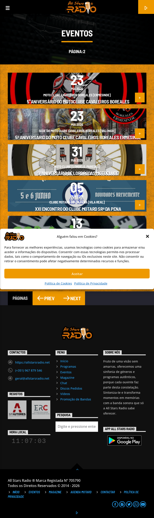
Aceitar (77, 273)
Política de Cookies (58, 283)
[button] (147, 236)
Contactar (108, 492)
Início (64, 361)
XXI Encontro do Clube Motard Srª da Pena (78, 209)
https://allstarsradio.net (32, 362)
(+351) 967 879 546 (28, 370)
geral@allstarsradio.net (32, 378)
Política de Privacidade (90, 283)
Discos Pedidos (71, 388)
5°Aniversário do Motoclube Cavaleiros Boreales (78, 101)
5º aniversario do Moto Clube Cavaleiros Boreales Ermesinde (78, 137)
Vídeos (65, 394)
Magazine (67, 377)
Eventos (66, 372)
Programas (68, 366)
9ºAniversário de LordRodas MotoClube (78, 173)
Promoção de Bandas (75, 399)
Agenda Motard (81, 492)
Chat (63, 383)
